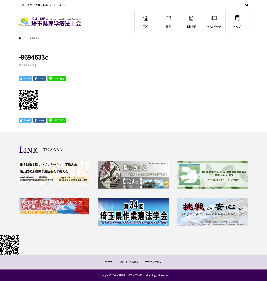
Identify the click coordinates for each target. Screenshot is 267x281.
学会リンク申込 (153, 262)
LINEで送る (56, 78)
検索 (168, 21)
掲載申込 (191, 21)
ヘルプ (237, 22)
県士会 (109, 262)
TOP (146, 21)
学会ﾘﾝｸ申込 (214, 21)
